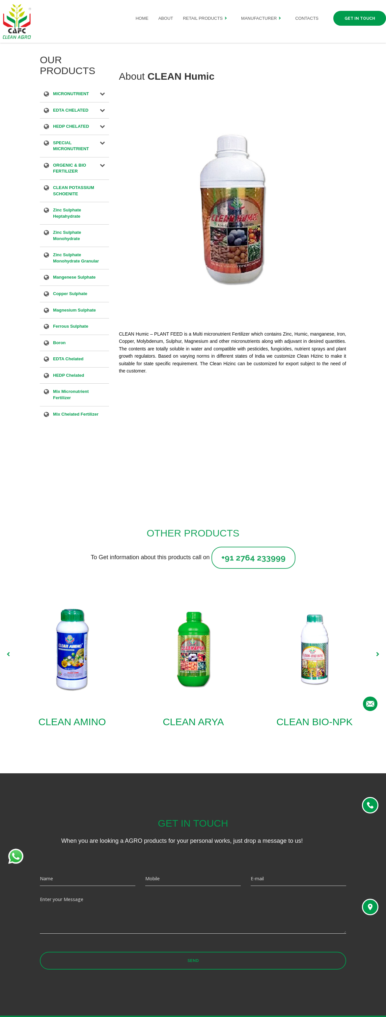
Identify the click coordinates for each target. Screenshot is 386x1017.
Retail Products (203, 18)
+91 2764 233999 (253, 558)
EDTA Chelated (68, 359)
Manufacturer (259, 18)
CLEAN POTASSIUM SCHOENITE (73, 190)
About (165, 18)
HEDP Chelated (68, 376)
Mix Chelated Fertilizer (75, 415)
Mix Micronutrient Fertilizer (71, 394)
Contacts (306, 18)
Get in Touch (360, 18)
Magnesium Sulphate (74, 311)
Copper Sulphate (70, 294)
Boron (59, 343)
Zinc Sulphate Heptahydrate (67, 213)
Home (142, 18)
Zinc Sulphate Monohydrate (67, 235)
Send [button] (193, 960)
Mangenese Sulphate (74, 278)
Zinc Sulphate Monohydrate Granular (76, 257)
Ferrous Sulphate (70, 327)
